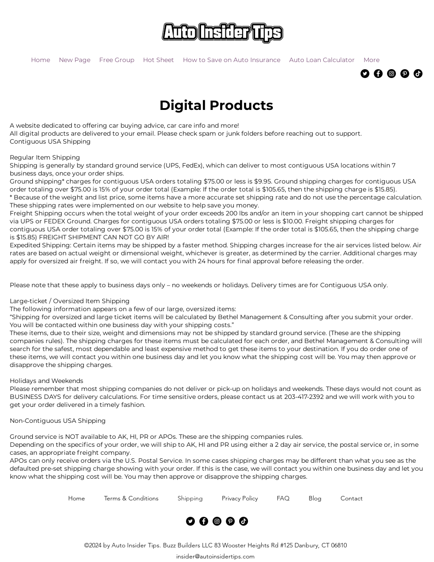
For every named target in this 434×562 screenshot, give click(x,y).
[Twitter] (364, 73)
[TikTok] (418, 73)
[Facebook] (378, 73)
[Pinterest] (404, 73)
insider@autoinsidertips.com (215, 556)
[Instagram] (391, 73)
